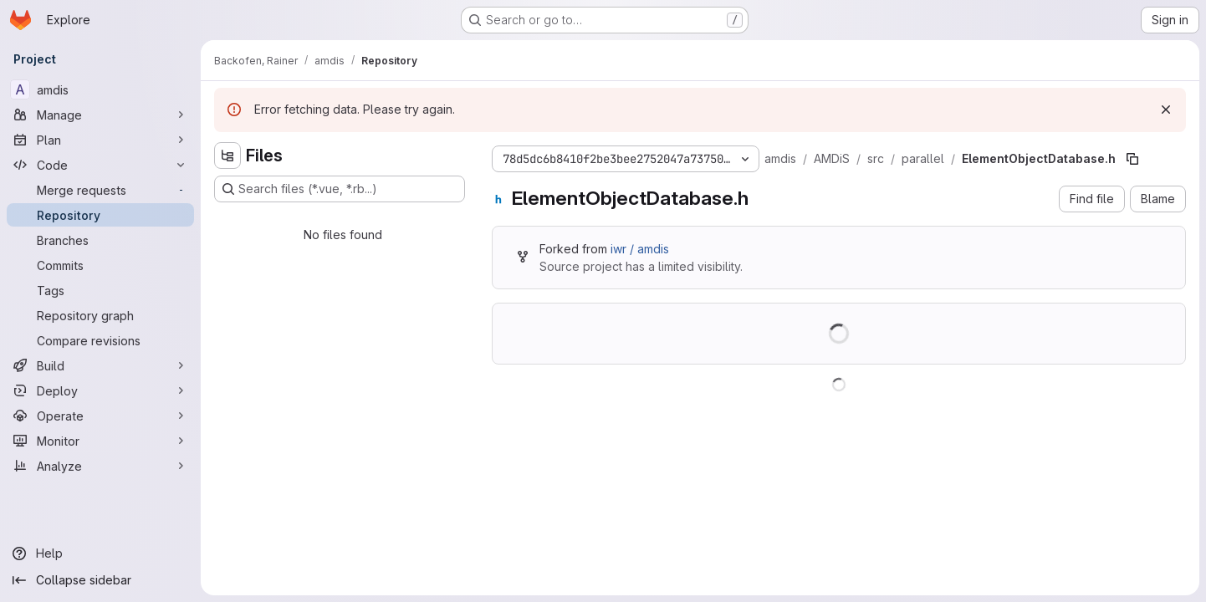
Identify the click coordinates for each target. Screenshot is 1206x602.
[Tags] (100, 290)
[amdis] (100, 89)
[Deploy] (100, 390)
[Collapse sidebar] (100, 580)
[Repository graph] (100, 315)
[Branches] (100, 240)
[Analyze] (100, 465)
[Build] (100, 365)
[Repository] (100, 215)
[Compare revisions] (100, 340)
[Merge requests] (100, 190)
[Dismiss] (1166, 109)
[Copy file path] (1132, 158)
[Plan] (100, 139)
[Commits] (100, 265)
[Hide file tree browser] (227, 155)
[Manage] (100, 114)
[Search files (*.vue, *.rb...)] (339, 189)
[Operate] (100, 415)
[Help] (100, 553)
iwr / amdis (640, 249)
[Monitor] (100, 440)
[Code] (100, 164)
